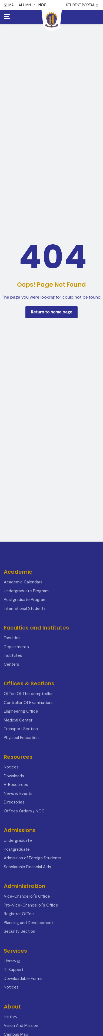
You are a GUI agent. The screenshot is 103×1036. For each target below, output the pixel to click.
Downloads (14, 776)
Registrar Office (19, 914)
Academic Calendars (23, 582)
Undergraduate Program (26, 591)
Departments (16, 646)
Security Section (19, 931)
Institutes (13, 655)
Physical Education (21, 737)
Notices (11, 767)
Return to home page (51, 312)
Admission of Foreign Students (32, 858)
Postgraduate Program (25, 599)
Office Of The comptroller (28, 693)
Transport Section (21, 728)
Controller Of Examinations (29, 702)
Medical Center (18, 720)
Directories (14, 802)
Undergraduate (18, 840)
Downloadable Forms (23, 978)
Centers (11, 664)
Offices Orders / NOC (24, 811)
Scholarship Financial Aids (27, 867)
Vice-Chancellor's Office (27, 896)
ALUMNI (27, 5)
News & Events (18, 793)
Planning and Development (28, 922)
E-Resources (16, 784)
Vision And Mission (21, 1025)
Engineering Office (21, 711)
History (10, 1017)
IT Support (14, 969)
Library (12, 961)
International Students (25, 608)
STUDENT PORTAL (82, 5)
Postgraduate (17, 849)
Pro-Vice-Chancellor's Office (31, 905)
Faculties (12, 638)
